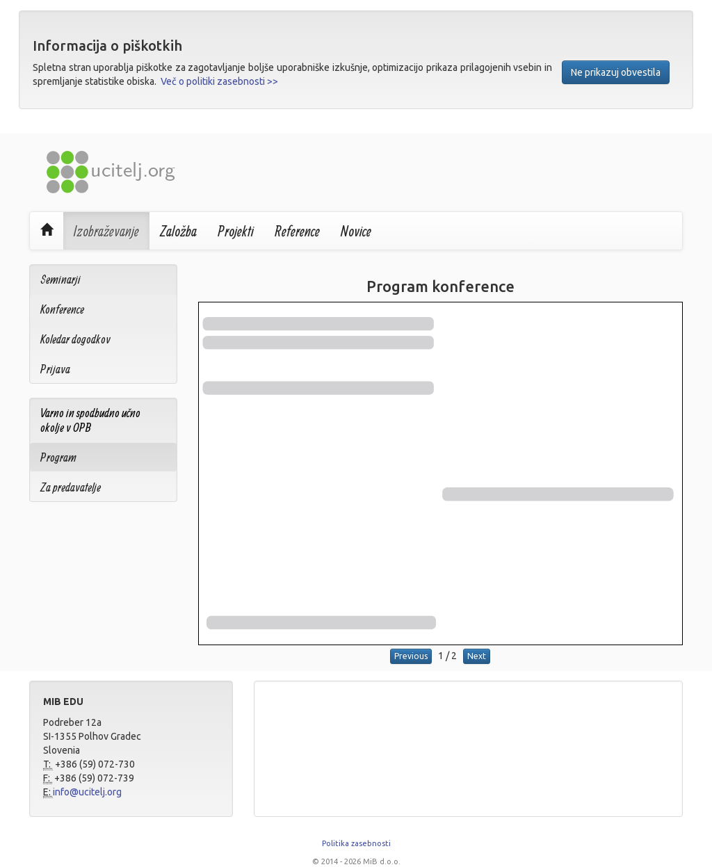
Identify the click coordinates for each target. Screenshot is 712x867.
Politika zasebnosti (356, 843)
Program (58, 457)
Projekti (236, 230)
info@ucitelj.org (87, 791)
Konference (62, 309)
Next (476, 656)
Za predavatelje (70, 487)
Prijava (55, 369)
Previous (411, 656)
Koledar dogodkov (75, 339)
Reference (297, 230)
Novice (356, 230)
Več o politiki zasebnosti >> (219, 81)
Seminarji (60, 279)
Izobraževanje (106, 230)
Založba (178, 230)
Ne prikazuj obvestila (616, 72)
